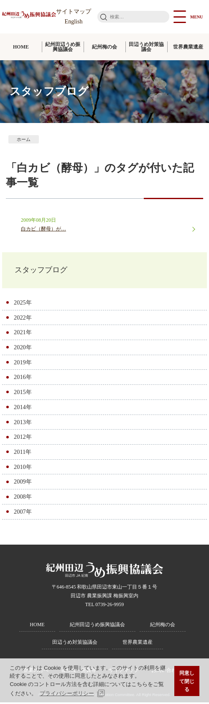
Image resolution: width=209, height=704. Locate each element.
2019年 (23, 363)
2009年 (23, 483)
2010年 (23, 468)
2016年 (23, 378)
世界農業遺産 (188, 47)
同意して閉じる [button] (186, 681)
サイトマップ (73, 11)
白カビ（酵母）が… (43, 229)
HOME (21, 47)
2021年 (23, 333)
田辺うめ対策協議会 (146, 46)
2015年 (23, 393)
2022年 (23, 318)
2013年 (23, 423)
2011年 (22, 453)
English (74, 21)
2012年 (23, 438)
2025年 (23, 304)
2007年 (23, 513)
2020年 (23, 349)
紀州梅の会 (104, 47)
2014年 (23, 408)
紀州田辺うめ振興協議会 (62, 46)
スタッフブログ (47, 271)
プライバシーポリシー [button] (67, 693)
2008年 (23, 498)
